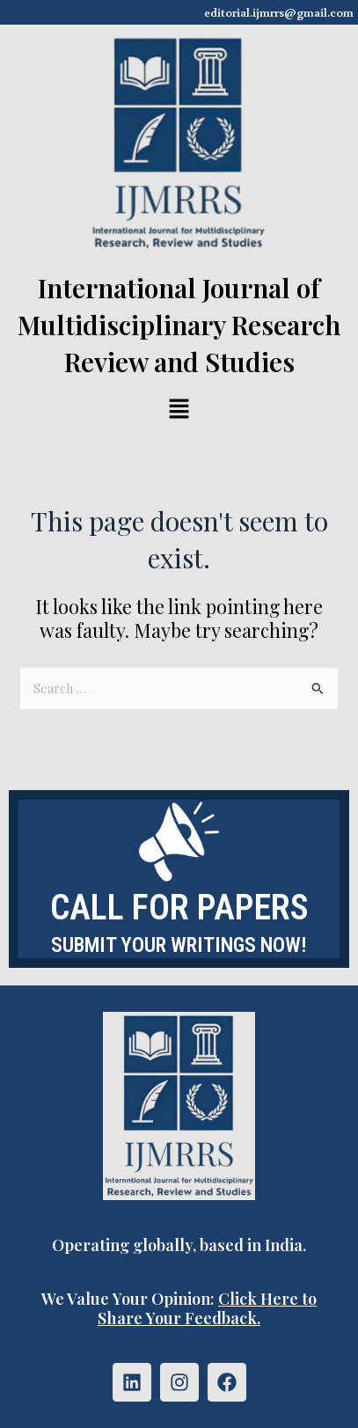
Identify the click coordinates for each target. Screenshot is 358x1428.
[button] (179, 410)
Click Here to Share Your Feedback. (207, 1308)
